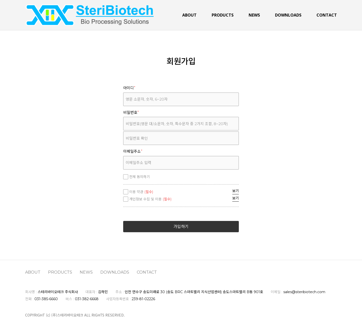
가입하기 (181, 226)
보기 (235, 191)
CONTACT (326, 15)
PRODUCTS (223, 15)
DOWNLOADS (288, 15)
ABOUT (189, 15)
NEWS (254, 15)
